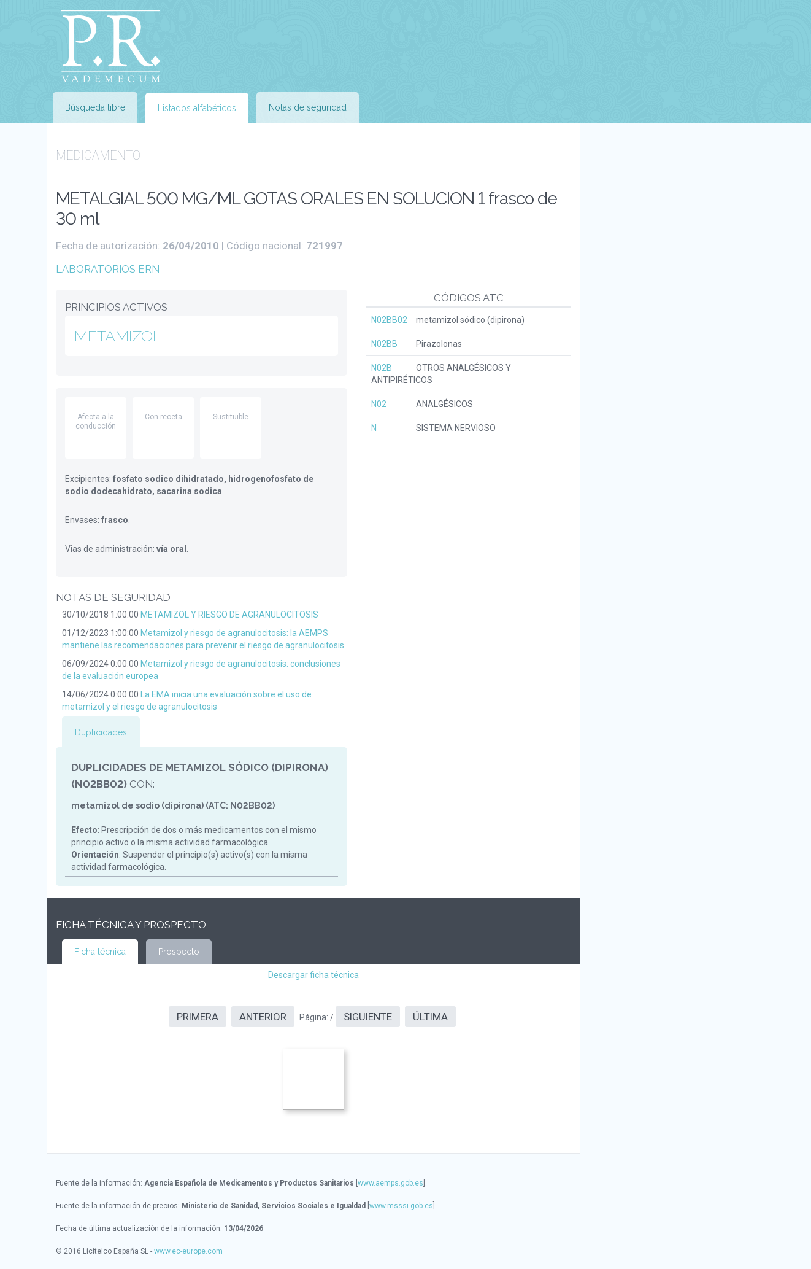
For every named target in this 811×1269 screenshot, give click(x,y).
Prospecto (178, 952)
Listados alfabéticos (197, 108)
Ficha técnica (100, 952)
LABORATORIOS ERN (108, 269)
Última (430, 1017)
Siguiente (368, 1017)
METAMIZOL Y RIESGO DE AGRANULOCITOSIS (229, 614)
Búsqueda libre (95, 107)
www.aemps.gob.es (390, 1183)
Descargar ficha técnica (313, 975)
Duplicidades (101, 732)
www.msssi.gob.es (401, 1205)
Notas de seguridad (308, 107)
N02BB (384, 344)
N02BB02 (389, 320)
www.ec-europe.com (188, 1251)
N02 (378, 404)
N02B (381, 368)
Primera (197, 1017)
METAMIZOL (117, 336)
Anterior (262, 1017)
